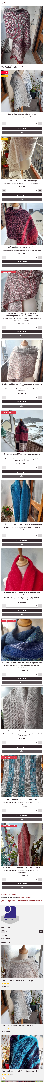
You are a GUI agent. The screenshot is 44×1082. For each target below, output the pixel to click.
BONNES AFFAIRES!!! (25, 897)
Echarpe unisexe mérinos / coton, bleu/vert (22, 799)
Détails (22, 132)
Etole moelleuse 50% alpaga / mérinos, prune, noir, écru (22, 455)
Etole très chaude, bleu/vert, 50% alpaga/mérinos (22, 524)
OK (41, 931)
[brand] (4, 2)
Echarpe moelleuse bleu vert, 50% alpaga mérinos (22, 663)
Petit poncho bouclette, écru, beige (17, 980)
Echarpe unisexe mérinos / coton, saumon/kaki (22, 867)
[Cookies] (4, 1078)
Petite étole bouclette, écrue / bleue (22, 114)
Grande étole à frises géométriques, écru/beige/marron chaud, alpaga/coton (22, 315)
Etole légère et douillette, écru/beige (22, 181)
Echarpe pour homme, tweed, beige (22, 731)
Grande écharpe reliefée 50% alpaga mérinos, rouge (22, 593)
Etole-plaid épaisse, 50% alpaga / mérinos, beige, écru (22, 385)
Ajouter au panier (22, 128)
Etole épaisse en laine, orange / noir (22, 247)
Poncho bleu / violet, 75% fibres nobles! (19, 1071)
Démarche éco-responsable (8, 894)
